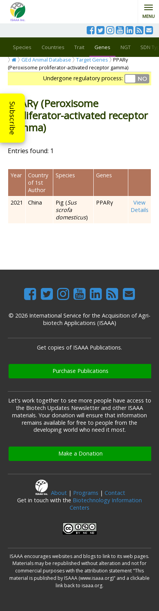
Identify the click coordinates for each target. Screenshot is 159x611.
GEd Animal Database (46, 59)
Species (22, 47)
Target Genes (92, 59)
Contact (115, 492)
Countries (53, 47)
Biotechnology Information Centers (106, 503)
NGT (126, 47)
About (59, 492)
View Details (140, 206)
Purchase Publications (80, 370)
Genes (102, 47)
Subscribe (12, 118)
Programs (85, 492)
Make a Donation (80, 453)
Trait (79, 47)
